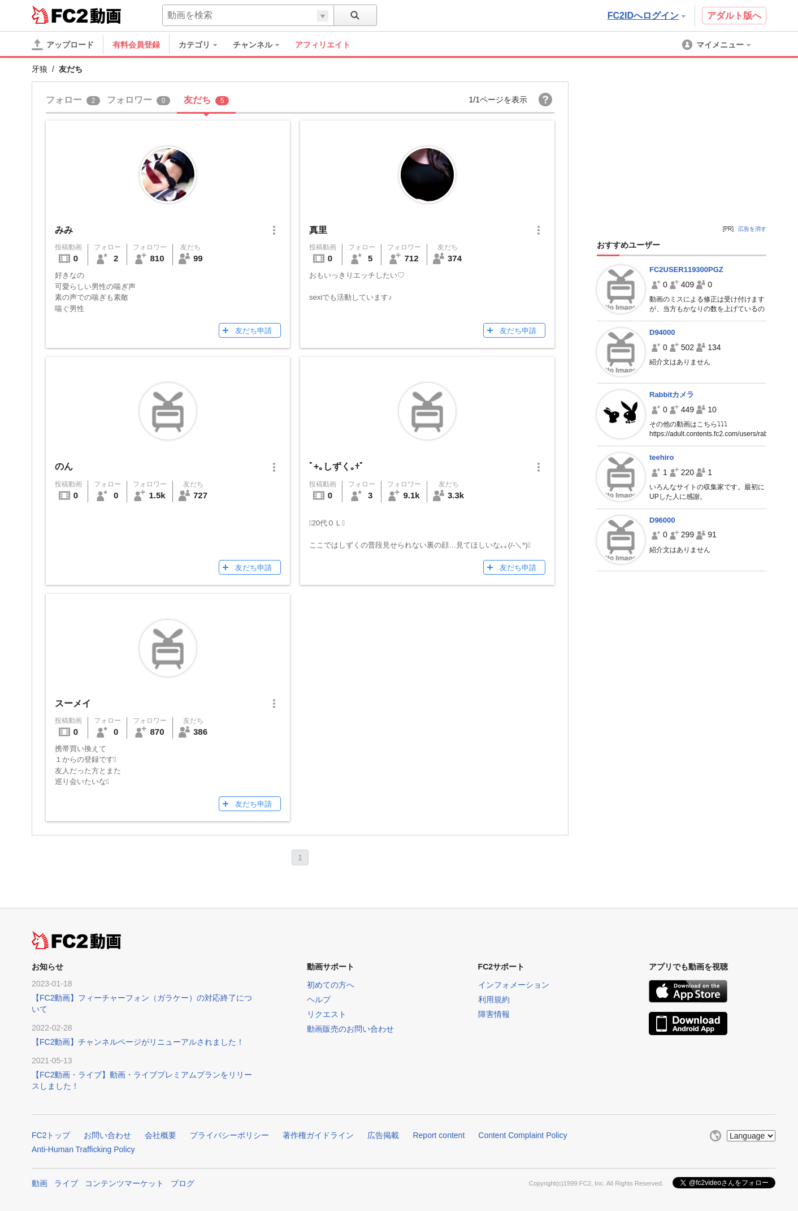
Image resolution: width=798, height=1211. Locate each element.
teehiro (661, 457)
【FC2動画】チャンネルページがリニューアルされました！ (138, 1041)
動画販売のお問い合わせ (350, 1028)
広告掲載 (383, 1135)
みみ (64, 230)
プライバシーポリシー (229, 1135)
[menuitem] (203, 44)
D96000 (662, 520)
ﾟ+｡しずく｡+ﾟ (336, 466)
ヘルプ (319, 999)
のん (64, 466)
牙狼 (39, 69)
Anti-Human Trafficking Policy (83, 1149)
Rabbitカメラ (671, 394)
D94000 (662, 332)
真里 (318, 230)
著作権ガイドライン (318, 1135)
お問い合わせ (107, 1135)
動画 (39, 1183)
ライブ (66, 1183)
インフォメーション (513, 984)
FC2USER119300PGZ (686, 269)
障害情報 (494, 1014)
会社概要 (160, 1135)
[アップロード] (63, 44)
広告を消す (752, 229)
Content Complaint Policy (522, 1135)
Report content (439, 1135)
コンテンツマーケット (124, 1183)
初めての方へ (330, 984)
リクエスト (326, 1014)
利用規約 (494, 999)
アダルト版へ (734, 15)
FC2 (60, 15)
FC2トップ (51, 1135)
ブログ (182, 1183)
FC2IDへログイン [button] (647, 15)
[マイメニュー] (717, 44)
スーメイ (73, 703)
